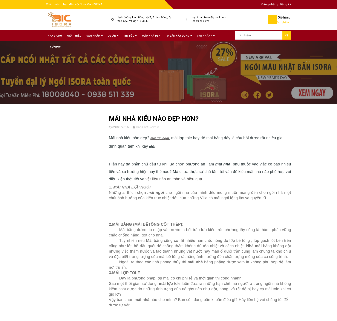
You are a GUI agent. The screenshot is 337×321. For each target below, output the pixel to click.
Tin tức (130, 35)
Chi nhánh (206, 35)
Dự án (113, 35)
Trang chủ (54, 35)
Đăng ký (285, 4)
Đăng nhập (268, 4)
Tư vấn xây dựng (178, 35)
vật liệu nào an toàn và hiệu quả (174, 179)
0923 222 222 (201, 21)
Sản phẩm (94, 35)
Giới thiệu (74, 35)
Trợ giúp (54, 46)
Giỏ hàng (284, 17)
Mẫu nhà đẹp (151, 35)
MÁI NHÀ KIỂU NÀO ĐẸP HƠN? (154, 118)
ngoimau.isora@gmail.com (209, 17)
